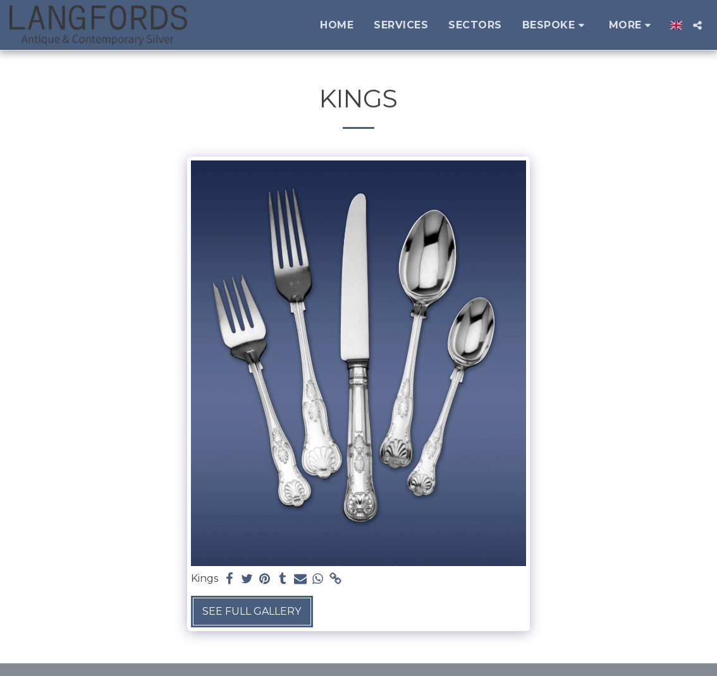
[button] (449, 25)
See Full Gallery (251, 611)
